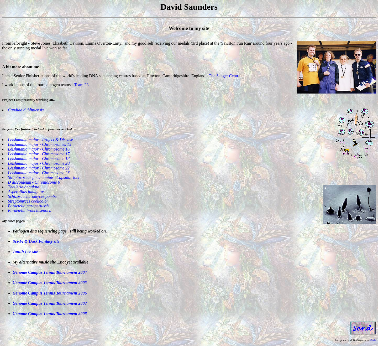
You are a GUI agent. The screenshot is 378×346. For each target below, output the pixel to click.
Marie (373, 340)
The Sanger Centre (224, 76)
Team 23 (81, 84)
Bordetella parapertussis (28, 206)
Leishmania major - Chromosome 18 (39, 158)
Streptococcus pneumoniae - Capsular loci (43, 177)
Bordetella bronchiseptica (29, 210)
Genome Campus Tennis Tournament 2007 (50, 303)
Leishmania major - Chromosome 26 (39, 173)
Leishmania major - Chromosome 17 (39, 154)
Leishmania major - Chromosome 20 (39, 163)
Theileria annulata (23, 187)
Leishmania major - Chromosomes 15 (39, 144)
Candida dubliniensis (26, 110)
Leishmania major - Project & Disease (40, 139)
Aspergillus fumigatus (26, 191)
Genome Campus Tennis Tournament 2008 (50, 313)
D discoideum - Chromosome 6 (34, 182)
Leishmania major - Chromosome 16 (39, 149)
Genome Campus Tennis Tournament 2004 (50, 272)
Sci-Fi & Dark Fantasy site (36, 241)
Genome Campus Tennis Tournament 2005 (50, 282)
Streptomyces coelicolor (28, 201)
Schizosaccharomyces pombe (32, 196)
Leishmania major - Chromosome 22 (39, 168)
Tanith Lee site (25, 251)
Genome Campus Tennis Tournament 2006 (50, 293)
